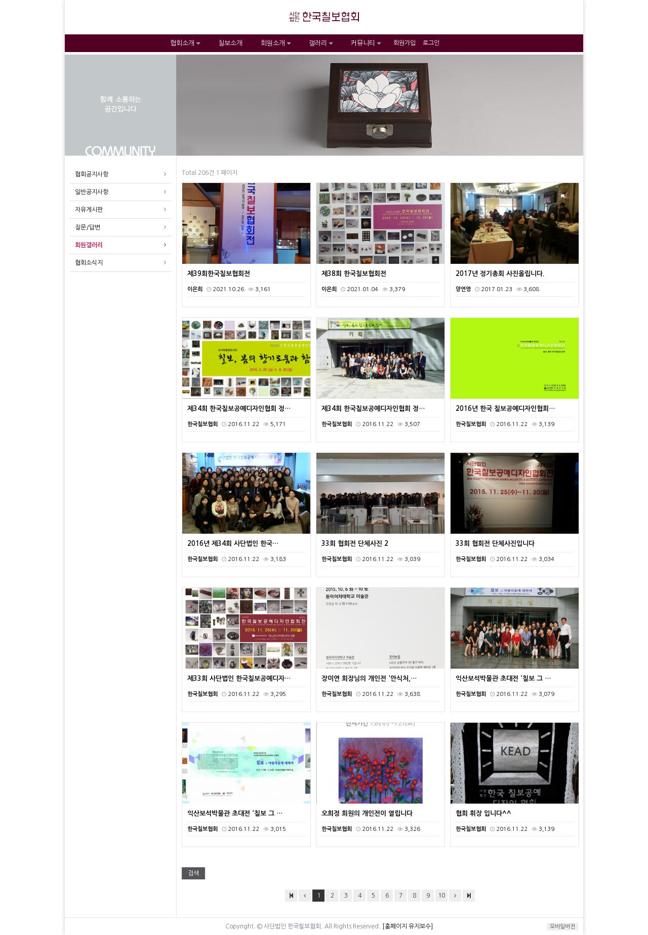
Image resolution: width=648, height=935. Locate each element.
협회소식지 (89, 263)
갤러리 (321, 43)
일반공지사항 (91, 192)
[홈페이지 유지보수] (407, 926)
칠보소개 (230, 43)
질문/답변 (87, 227)
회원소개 (276, 43)
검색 (193, 873)
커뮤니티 (366, 43)
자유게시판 (89, 210)
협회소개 (185, 43)
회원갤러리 (89, 245)
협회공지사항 (91, 174)
